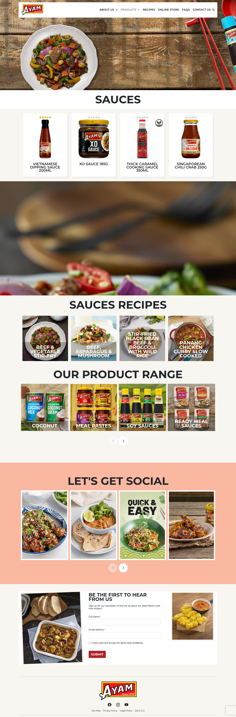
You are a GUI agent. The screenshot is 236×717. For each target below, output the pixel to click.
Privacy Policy (110, 710)
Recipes (149, 10)
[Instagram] (118, 704)
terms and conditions (132, 643)
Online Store (168, 10)
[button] (4, 45)
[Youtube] (126, 704)
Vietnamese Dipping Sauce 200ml (45, 167)
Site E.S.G (139, 710)
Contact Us (202, 10)
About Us (106, 10)
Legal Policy (126, 710)
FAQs (186, 10)
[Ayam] (118, 691)
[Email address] (125, 635)
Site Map (96, 710)
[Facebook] (109, 704)
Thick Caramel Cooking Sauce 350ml (142, 167)
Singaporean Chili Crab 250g (191, 165)
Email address (97, 629)
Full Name (95, 616)
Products (129, 10)
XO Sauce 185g (93, 164)
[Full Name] (125, 622)
